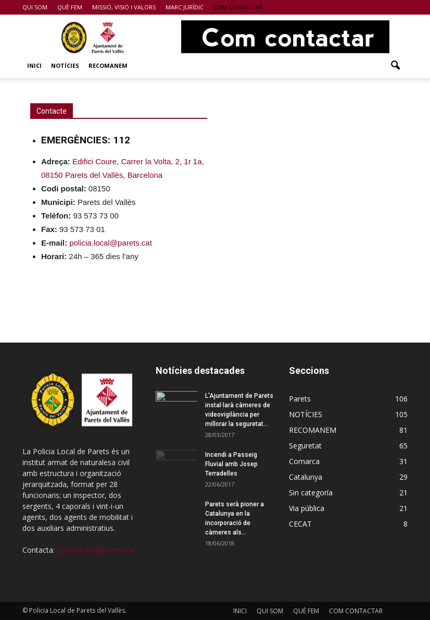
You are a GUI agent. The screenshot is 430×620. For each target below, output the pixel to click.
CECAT (300, 524)
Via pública (306, 508)
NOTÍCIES (65, 65)
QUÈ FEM (69, 7)
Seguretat (305, 446)
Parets (300, 399)
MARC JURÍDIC (185, 7)
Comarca (304, 461)
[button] (395, 65)
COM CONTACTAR (238, 7)
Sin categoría (311, 492)
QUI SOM (34, 7)
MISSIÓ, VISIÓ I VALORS (124, 7)
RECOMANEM (108, 65)
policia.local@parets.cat (96, 550)
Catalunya (305, 477)
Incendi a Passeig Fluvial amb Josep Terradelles (231, 464)
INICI (34, 65)
